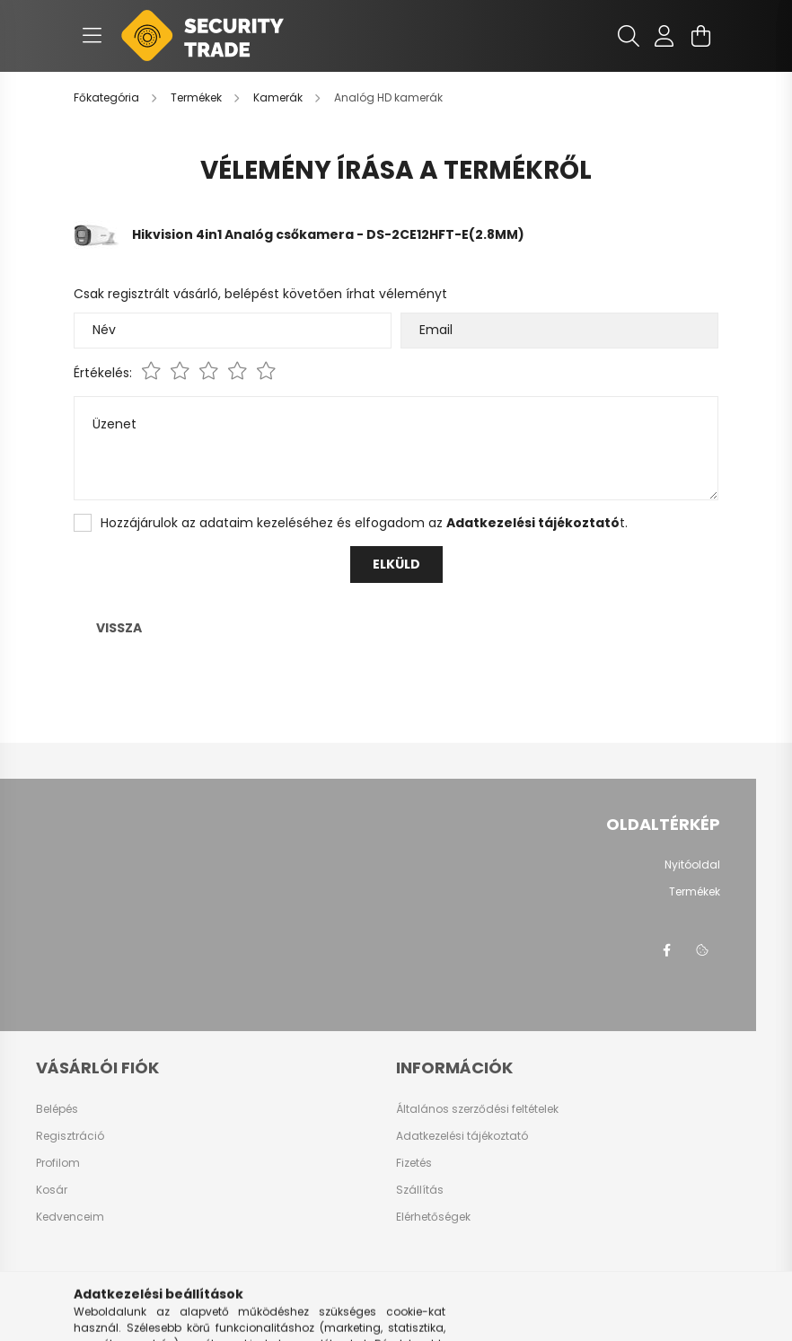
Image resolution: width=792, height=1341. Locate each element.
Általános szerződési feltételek (477, 1109)
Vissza (119, 628)
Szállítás (420, 1190)
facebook (666, 950)
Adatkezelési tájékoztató (462, 1136)
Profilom (58, 1163)
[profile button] (664, 36)
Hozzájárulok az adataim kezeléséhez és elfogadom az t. (364, 523)
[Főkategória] (108, 97)
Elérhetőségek (433, 1217)
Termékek (694, 892)
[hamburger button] (92, 36)
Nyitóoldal (692, 865)
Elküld (396, 564)
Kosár (51, 1190)
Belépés (57, 1109)
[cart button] (700, 36)
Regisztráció (70, 1136)
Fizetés (414, 1163)
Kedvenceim (70, 1217)
